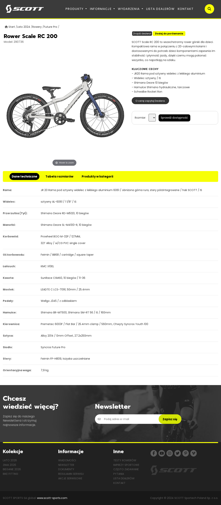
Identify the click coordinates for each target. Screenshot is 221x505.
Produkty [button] (75, 9)
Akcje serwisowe (70, 478)
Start (12, 27)
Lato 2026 (10, 460)
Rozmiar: (140, 118)
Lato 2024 (23, 27)
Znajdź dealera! (142, 33)
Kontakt (186, 9)
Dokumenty (66, 469)
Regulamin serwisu (71, 474)
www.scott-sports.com (52, 498)
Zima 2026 (9, 465)
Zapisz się (170, 419)
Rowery (37, 27)
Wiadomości (67, 460)
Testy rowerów (124, 460)
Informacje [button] (101, 9)
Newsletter (66, 465)
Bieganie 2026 (12, 469)
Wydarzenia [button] (129, 9)
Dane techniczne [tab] (24, 176)
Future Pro (50, 27)
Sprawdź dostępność (174, 118)
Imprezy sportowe (126, 465)
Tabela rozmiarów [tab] (59, 176)
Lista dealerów (160, 9)
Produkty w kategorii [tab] (97, 176)
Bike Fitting (10, 474)
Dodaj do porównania (169, 33)
